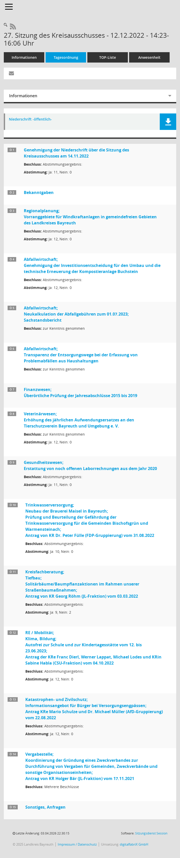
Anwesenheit (149, 57)
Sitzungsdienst (151, 833)
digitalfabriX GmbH (134, 844)
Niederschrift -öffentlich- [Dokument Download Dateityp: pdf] (30, 119)
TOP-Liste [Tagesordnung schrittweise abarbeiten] (107, 57)
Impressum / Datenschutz (77, 844)
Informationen (24, 57)
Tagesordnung (66, 57)
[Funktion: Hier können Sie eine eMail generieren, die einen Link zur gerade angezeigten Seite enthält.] (11, 73)
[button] (168, 121)
